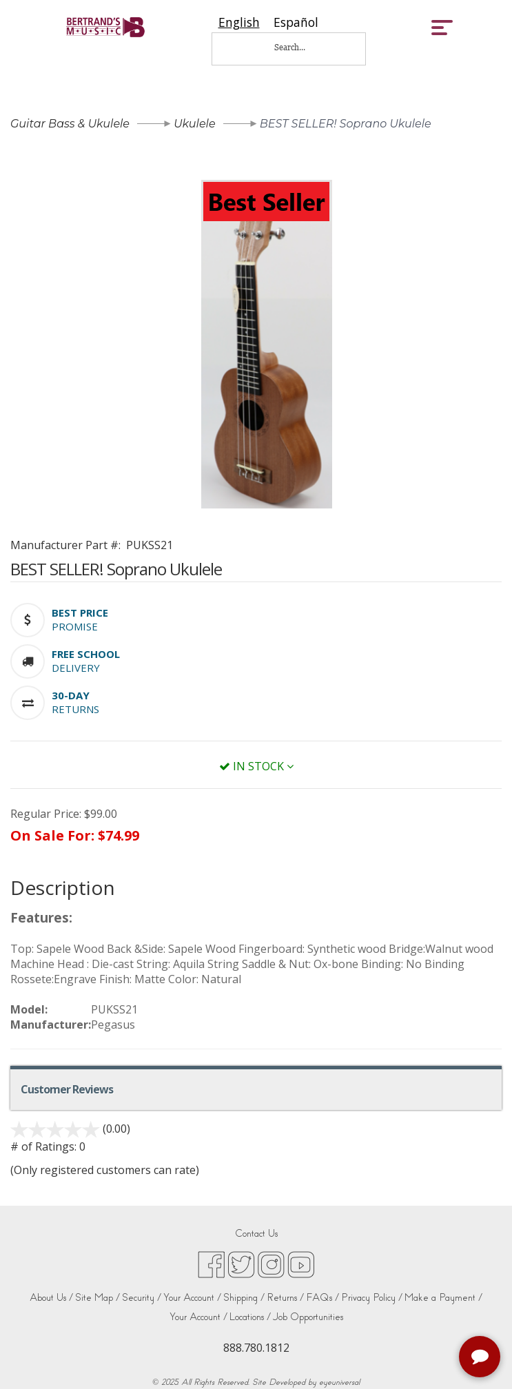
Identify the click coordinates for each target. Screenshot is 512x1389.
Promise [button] (75, 626)
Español (296, 22)
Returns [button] (75, 709)
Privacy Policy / (371, 1298)
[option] (296, 22)
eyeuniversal (339, 1382)
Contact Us (256, 1233)
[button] (80, 612)
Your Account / (192, 1298)
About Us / (51, 1298)
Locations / (250, 1317)
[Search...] (299, 47)
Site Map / (97, 1298)
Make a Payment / (443, 1298)
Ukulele (194, 123)
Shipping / (244, 1298)
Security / (141, 1298)
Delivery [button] (76, 668)
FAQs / (322, 1298)
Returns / (285, 1298)
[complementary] (481, 1358)
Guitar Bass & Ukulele (70, 123)
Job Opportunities (308, 1317)
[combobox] (239, 22)
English (239, 22)
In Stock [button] (256, 766)
